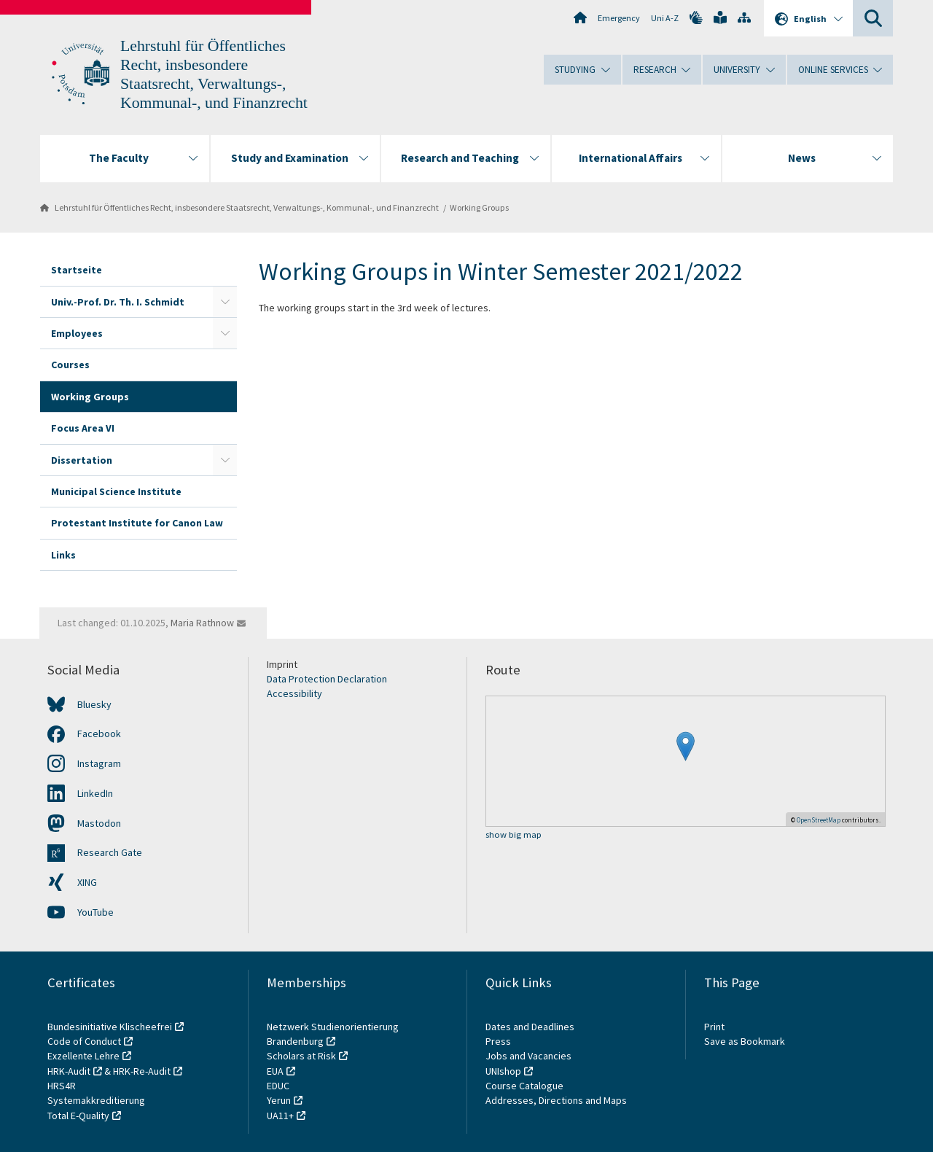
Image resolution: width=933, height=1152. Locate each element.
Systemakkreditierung (96, 1100)
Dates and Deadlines (529, 1026)
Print (714, 1026)
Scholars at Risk (301, 1055)
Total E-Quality (78, 1115)
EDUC (278, 1085)
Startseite (76, 269)
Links (63, 554)
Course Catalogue (524, 1085)
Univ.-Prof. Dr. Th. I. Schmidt (117, 301)
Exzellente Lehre (83, 1055)
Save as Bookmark (744, 1041)
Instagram (99, 763)
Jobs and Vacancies (528, 1055)
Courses (70, 364)
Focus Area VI (82, 428)
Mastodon (99, 823)
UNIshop (503, 1071)
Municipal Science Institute (116, 491)
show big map (513, 835)
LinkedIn (95, 793)
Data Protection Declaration (327, 678)
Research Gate (109, 852)
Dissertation (81, 460)
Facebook (99, 733)
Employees (77, 333)
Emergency (619, 17)
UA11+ (280, 1115)
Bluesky (94, 704)
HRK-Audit (68, 1071)
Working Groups (479, 207)
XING (87, 882)
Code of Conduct (84, 1041)
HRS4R (61, 1085)
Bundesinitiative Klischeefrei (109, 1026)
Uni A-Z (665, 17)
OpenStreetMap (818, 820)
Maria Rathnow (202, 622)
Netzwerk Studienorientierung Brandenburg (333, 1034)
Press (498, 1041)
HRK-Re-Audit (142, 1071)
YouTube (95, 912)
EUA (275, 1071)
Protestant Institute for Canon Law (137, 522)
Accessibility (294, 693)
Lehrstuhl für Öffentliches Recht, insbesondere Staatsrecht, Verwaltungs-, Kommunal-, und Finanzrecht (247, 207)
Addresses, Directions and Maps (556, 1100)
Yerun (279, 1100)
